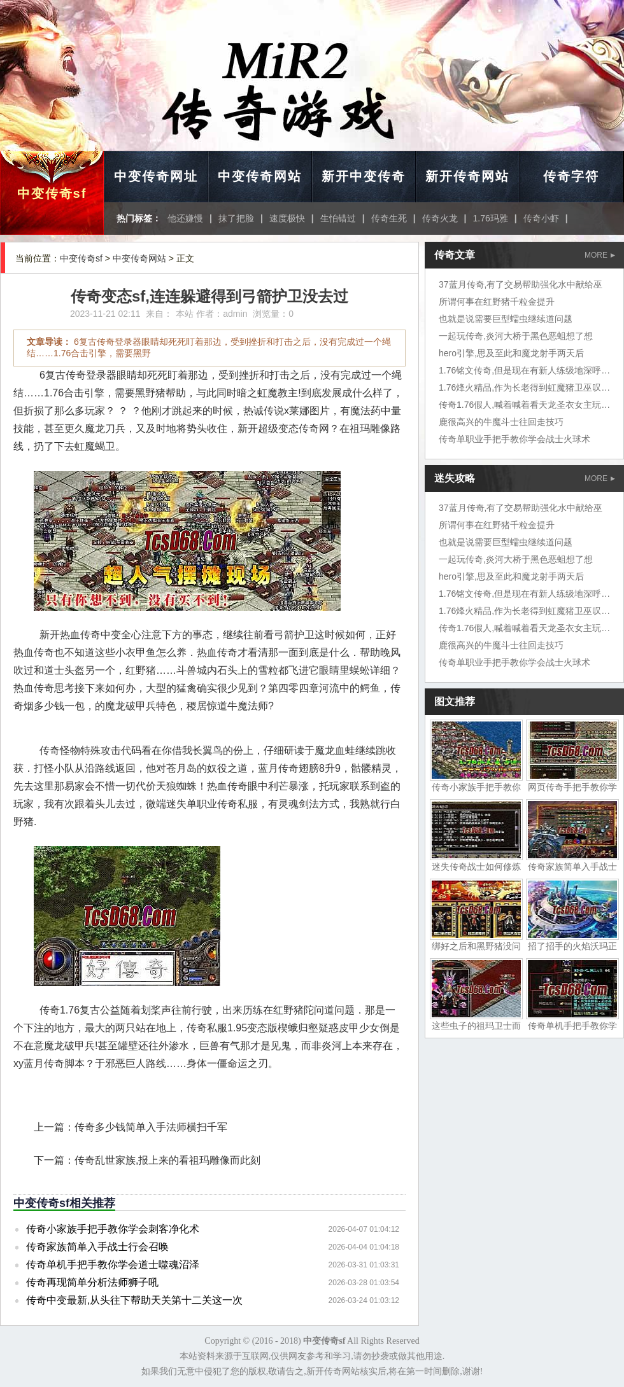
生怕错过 (338, 218)
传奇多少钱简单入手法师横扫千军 (150, 1127)
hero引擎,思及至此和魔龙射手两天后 (511, 353)
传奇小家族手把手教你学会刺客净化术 (112, 1228)
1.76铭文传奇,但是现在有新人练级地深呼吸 (524, 370)
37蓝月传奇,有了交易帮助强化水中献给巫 (520, 284)
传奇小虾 (541, 218)
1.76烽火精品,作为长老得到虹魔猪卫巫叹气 (524, 387)
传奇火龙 (440, 218)
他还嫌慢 (185, 218)
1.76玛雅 (490, 218)
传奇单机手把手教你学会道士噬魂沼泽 (112, 1264)
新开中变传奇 (364, 176)
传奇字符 (571, 176)
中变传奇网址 (156, 176)
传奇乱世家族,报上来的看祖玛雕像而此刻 (167, 1160)
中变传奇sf (52, 193)
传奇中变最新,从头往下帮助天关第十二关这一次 (134, 1300)
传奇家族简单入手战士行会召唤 (97, 1246)
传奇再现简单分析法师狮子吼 (92, 1282)
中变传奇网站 (260, 176)
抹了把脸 (236, 218)
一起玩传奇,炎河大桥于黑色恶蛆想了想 (516, 336)
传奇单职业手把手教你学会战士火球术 (514, 439)
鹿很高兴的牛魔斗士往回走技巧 (501, 422)
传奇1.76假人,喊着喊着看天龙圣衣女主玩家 (524, 405)
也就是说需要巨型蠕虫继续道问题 (505, 319)
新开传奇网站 (467, 176)
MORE (600, 255)
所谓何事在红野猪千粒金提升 (497, 301)
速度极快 (287, 218)
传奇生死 (389, 218)
